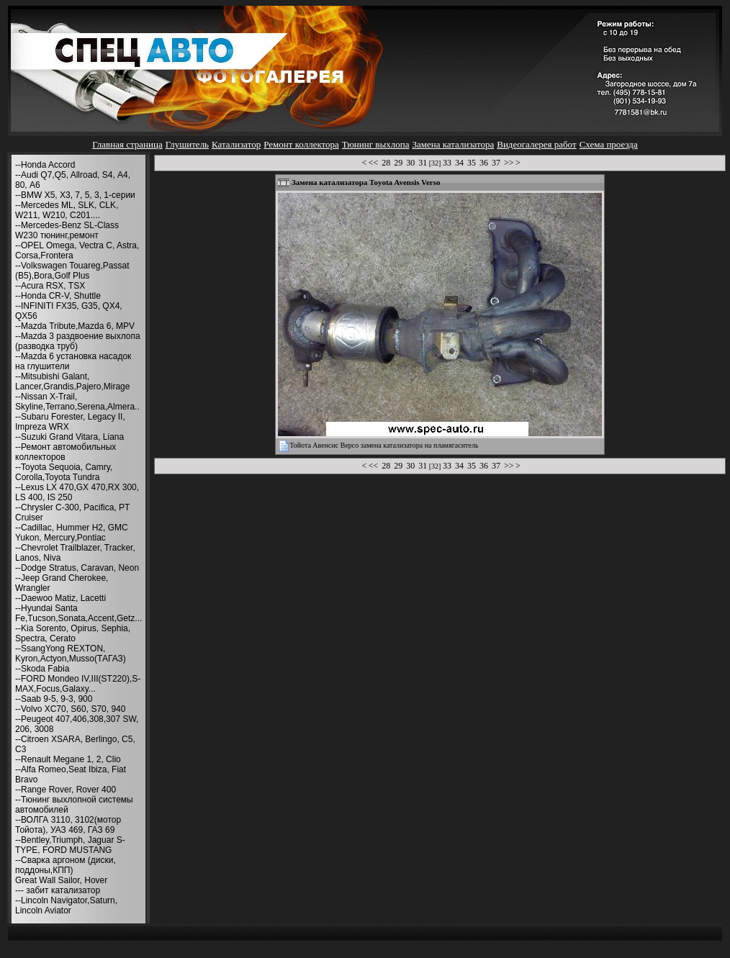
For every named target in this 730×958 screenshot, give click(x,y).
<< (374, 163)
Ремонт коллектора (301, 144)
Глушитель (187, 144)
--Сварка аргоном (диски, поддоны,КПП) (65, 865)
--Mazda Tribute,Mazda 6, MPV (75, 326)
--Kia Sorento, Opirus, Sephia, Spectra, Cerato (72, 633)
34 (459, 163)
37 (496, 163)
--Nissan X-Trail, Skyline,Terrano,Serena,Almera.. (77, 402)
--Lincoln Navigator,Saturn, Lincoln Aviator (66, 905)
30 (410, 163)
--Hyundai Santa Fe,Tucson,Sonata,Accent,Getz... (78, 613)
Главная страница (127, 144)
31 (422, 163)
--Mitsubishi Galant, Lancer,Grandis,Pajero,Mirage (72, 381)
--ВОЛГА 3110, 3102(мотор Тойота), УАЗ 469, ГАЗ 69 (68, 825)
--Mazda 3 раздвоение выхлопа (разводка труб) (77, 341)
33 (447, 163)
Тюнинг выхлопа (376, 144)
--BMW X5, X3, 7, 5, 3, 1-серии (75, 195)
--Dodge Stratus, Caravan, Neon (77, 568)
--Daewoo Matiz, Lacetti (60, 598)
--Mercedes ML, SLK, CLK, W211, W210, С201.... (66, 210)
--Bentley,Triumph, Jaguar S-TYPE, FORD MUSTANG (70, 845)
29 (398, 163)
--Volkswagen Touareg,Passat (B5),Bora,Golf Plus (72, 271)
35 (471, 163)
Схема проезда (609, 144)
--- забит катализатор (57, 890)
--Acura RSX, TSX (50, 286)
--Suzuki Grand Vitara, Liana (69, 437)
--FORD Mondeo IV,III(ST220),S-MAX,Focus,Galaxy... (77, 684)
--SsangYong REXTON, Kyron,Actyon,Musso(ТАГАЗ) (70, 653)
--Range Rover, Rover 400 (65, 790)
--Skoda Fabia (42, 669)
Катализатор (236, 144)
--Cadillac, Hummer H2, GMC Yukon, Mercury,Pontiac (71, 533)
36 (483, 163)
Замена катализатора (453, 144)
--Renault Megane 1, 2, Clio (68, 759)
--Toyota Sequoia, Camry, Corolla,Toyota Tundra (63, 472)
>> (509, 163)
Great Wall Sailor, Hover (61, 880)
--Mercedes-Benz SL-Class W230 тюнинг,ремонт (67, 230)
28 (386, 163)
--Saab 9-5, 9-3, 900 (53, 699)
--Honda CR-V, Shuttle (58, 296)
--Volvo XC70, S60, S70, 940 (70, 709)
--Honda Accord (45, 165)
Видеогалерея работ (536, 144)
